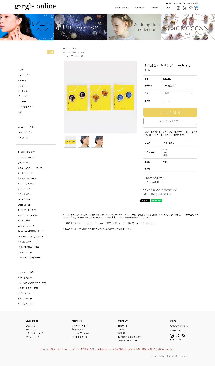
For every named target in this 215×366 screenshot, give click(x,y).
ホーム (65, 48)
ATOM (178, 339)
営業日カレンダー (33, 337)
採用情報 (122, 333)
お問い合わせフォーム (179, 326)
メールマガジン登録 (80, 333)
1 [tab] (105, 37)
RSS (172, 339)
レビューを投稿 (151, 182)
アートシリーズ (77, 56)
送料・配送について (34, 333)
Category (140, 7)
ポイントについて (79, 337)
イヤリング (75, 48)
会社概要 (122, 329)
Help (167, 7)
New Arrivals (122, 7)
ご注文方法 (30, 326)
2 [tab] (109, 37)
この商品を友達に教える (157, 194)
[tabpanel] (81, 27)
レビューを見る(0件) (153, 177)
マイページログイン (175, 3)
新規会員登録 (193, 3)
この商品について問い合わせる (160, 190)
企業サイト (123, 326)
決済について (31, 329)
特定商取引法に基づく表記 (129, 337)
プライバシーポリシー (127, 340)
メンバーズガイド (79, 326)
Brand (155, 7)
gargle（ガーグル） (78, 52)
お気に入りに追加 (170, 121)
